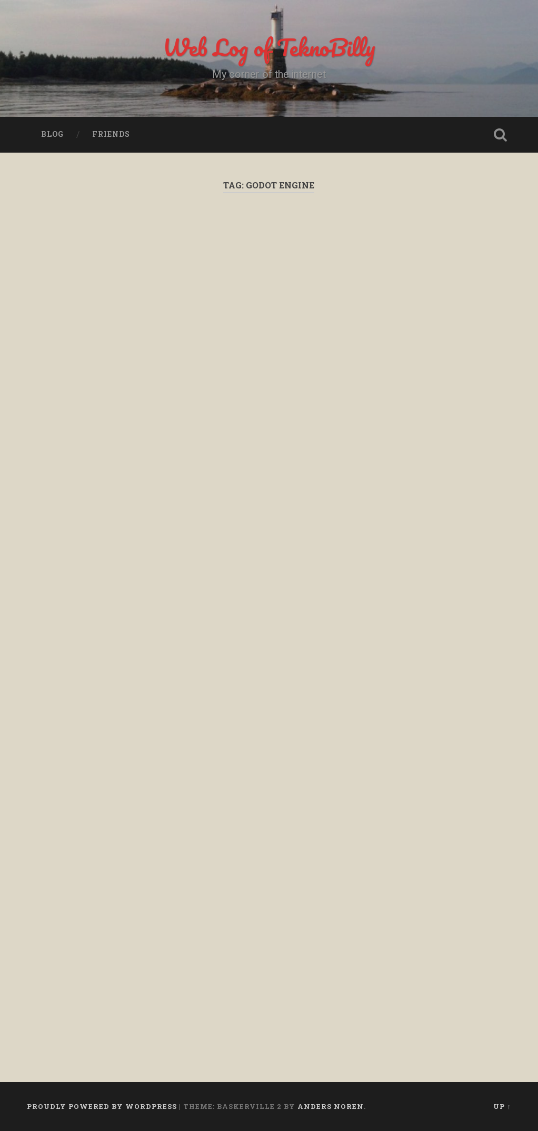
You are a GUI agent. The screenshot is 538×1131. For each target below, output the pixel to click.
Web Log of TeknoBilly (269, 47)
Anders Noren (330, 1106)
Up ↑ (502, 1106)
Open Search (500, 135)
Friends (111, 134)
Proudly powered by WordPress (102, 1106)
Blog (52, 134)
